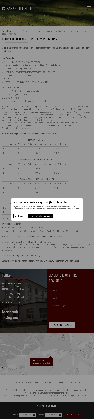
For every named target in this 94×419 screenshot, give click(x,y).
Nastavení (19, 216)
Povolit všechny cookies (40, 216)
